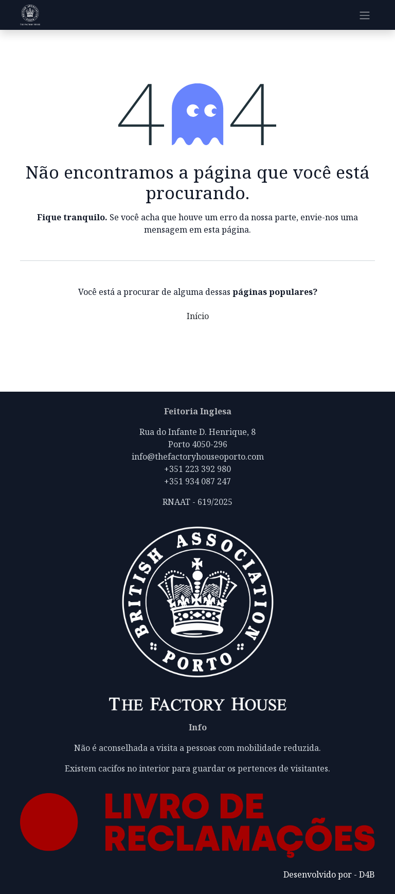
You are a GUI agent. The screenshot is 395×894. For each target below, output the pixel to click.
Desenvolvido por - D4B (329, 874)
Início (198, 316)
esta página (226, 229)
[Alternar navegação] (364, 15)
